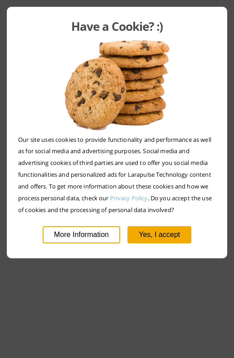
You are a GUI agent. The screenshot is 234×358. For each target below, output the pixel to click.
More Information (81, 234)
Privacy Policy (129, 198)
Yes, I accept (159, 234)
